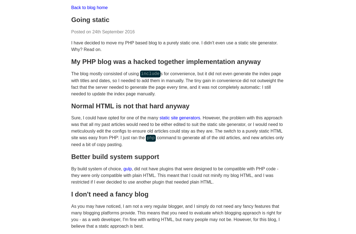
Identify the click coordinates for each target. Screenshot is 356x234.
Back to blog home (89, 7)
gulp (128, 168)
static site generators (179, 117)
